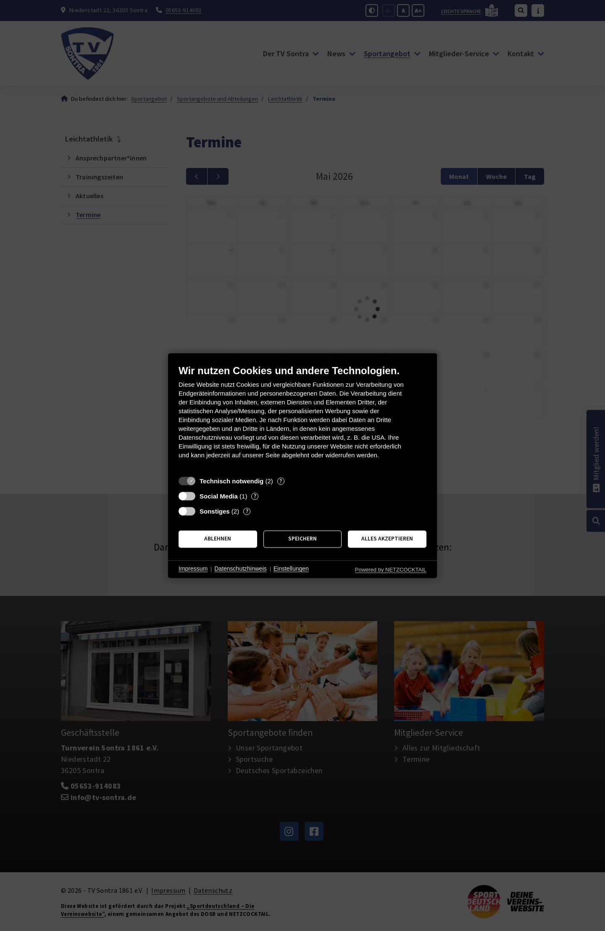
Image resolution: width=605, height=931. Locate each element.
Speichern (302, 539)
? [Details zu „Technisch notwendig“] (280, 481)
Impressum (193, 569)
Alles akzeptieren (387, 539)
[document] (302, 418)
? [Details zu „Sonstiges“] (247, 511)
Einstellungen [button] (291, 569)
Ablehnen (217, 539)
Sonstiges (215, 511)
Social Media (219, 496)
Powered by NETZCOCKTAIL (390, 569)
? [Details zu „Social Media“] (255, 496)
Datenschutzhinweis (240, 569)
